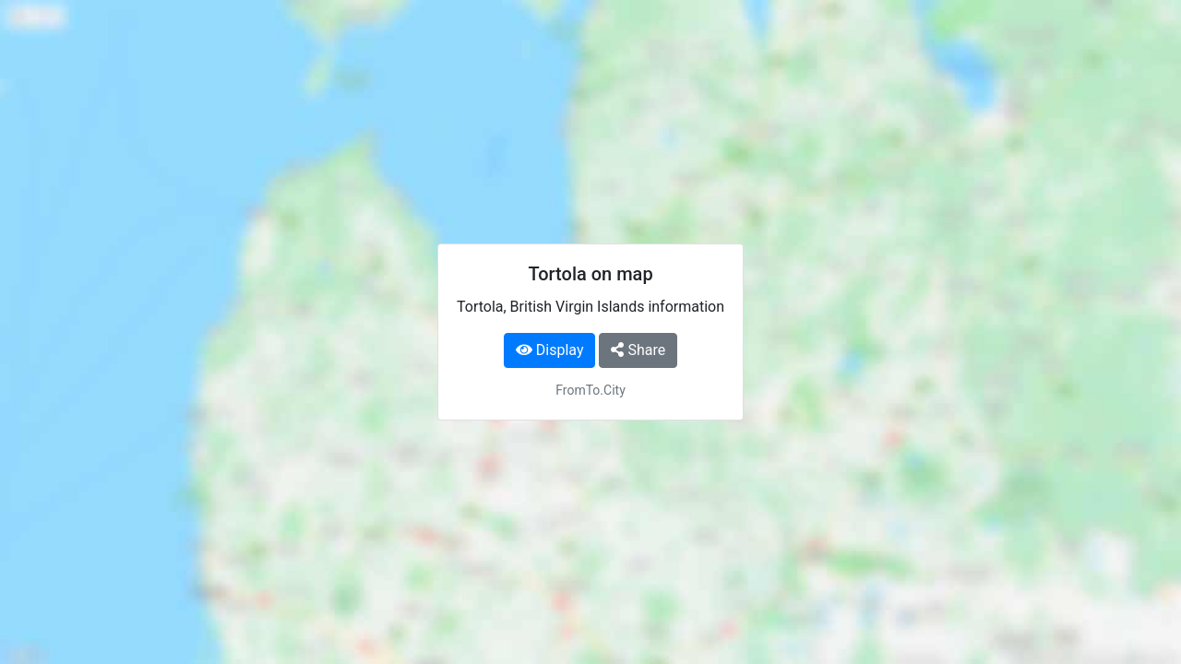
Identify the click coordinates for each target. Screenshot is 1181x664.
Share (638, 350)
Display (550, 350)
